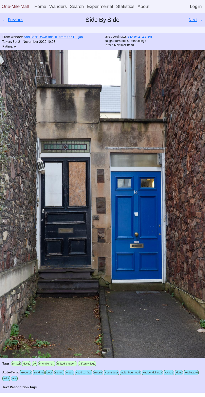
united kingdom (66, 363)
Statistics (125, 6)
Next (193, 19)
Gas (14, 378)
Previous (15, 19)
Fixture (59, 372)
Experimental (100, 6)
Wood (69, 372)
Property (26, 372)
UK (34, 363)
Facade (169, 372)
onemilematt (46, 363)
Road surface (83, 372)
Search (77, 6)
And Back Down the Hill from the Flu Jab (53, 37)
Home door (111, 372)
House (98, 372)
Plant (179, 372)
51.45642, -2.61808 (140, 36)
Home (40, 6)
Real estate (191, 372)
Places (26, 363)
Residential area (152, 372)
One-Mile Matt (15, 6)
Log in (196, 6)
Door (49, 372)
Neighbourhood (130, 372)
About (144, 6)
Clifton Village (87, 363)
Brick (6, 378)
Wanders (58, 6)
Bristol (16, 363)
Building (39, 372)
